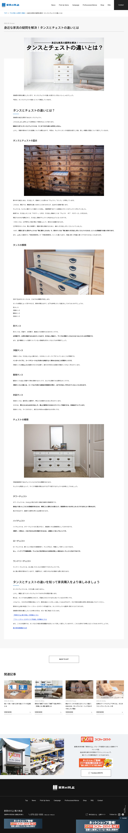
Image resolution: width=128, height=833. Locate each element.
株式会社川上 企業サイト (97, 814)
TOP (5, 13)
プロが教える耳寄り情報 (17, 13)
